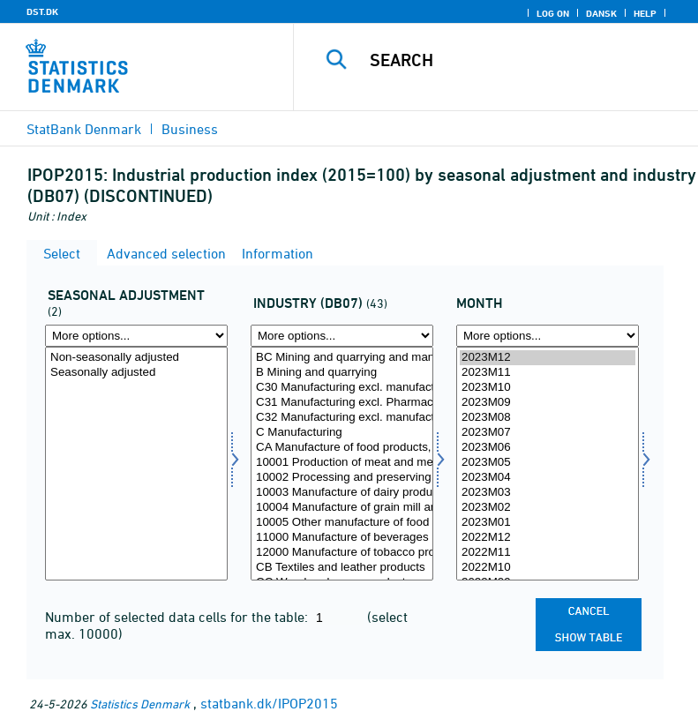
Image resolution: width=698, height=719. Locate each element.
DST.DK (42, 11)
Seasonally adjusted (136, 372)
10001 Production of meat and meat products (342, 462)
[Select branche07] (342, 463)
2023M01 (547, 522)
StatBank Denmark (83, 129)
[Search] (522, 60)
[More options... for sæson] (136, 336)
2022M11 (547, 552)
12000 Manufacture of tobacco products (342, 552)
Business (189, 129)
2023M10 (547, 387)
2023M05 (547, 462)
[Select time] (547, 463)
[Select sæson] (136, 463)
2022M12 (547, 537)
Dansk (601, 13)
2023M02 (547, 507)
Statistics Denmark (140, 703)
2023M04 (547, 477)
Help (645, 13)
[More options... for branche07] (342, 336)
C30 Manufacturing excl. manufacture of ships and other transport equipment (342, 387)
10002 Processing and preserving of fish (342, 477)
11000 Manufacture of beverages (342, 537)
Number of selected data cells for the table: (178, 617)
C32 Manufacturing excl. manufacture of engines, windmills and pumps (342, 417)
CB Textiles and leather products (342, 567)
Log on (553, 13)
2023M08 (547, 417)
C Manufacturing (342, 432)
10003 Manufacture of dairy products (342, 492)
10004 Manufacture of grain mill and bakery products (342, 507)
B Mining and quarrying (342, 372)
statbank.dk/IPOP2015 (269, 703)
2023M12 (547, 357)
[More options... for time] (547, 336)
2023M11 (547, 372)
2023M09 (547, 402)
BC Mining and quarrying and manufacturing (342, 357)
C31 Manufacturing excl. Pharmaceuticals (342, 402)
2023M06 (547, 447)
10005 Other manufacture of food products (342, 522)
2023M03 (547, 492)
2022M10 (547, 567)
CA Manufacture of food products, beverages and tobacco (342, 447)
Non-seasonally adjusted (136, 357)
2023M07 (547, 432)
